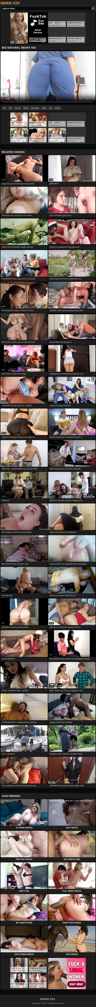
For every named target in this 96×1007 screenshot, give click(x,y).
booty (26, 108)
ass (4, 108)
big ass (17, 108)
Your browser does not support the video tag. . (48, 78)
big (50, 108)
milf (10, 108)
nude (44, 108)
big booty (35, 108)
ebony (57, 108)
